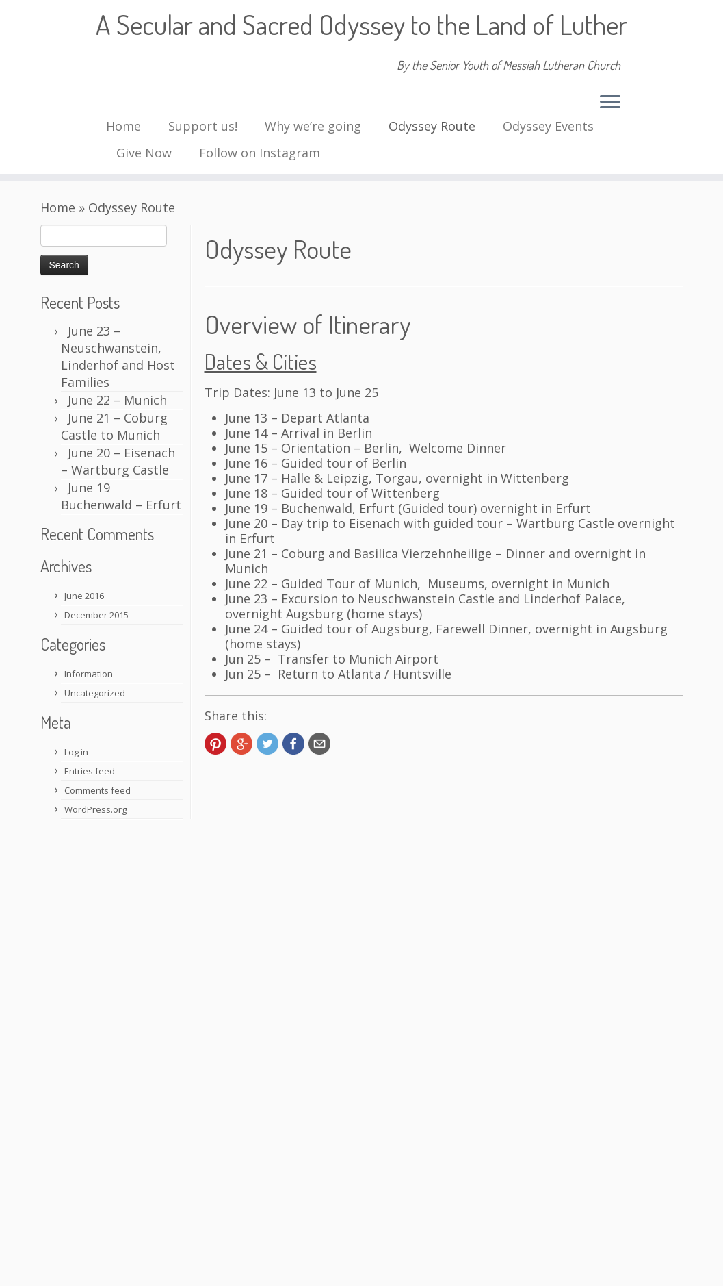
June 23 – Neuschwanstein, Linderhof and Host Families (118, 356)
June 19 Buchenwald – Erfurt (121, 496)
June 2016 (84, 596)
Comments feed (97, 790)
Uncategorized (94, 693)
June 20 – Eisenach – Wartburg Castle (118, 461)
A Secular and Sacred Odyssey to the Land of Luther (361, 24)
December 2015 (96, 615)
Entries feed (89, 771)
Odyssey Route (432, 126)
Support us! (202, 126)
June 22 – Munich (117, 400)
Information (88, 674)
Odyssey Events (548, 126)
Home (123, 126)
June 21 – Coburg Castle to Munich (114, 426)
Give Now (144, 152)
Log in (76, 752)
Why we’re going (313, 126)
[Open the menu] (610, 102)
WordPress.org (95, 809)
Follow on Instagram (259, 152)
